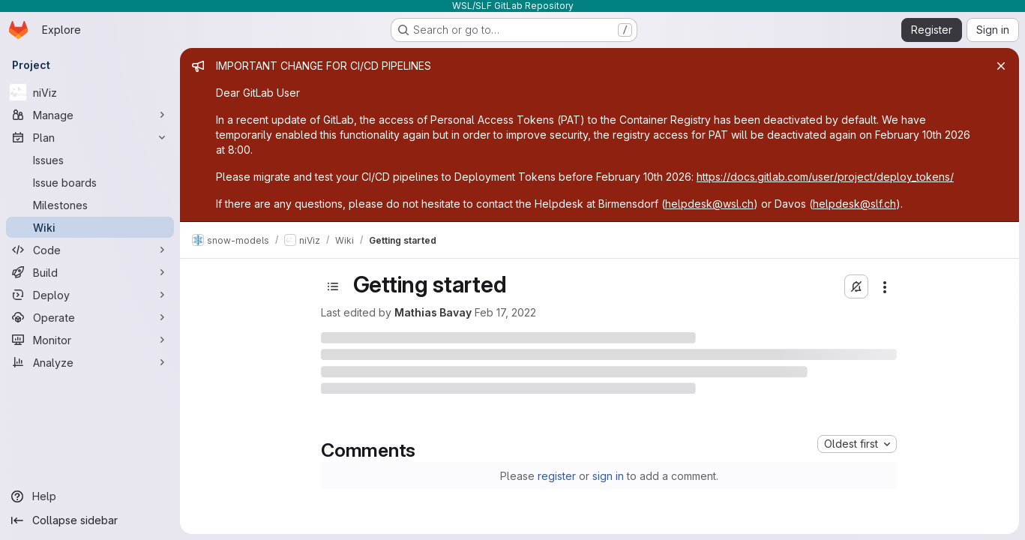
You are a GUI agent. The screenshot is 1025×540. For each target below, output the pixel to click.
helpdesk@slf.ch (854, 203)
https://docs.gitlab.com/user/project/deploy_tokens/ (825, 176)
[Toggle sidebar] (333, 286)
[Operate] (90, 317)
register (557, 476)
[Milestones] (90, 204)
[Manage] (90, 114)
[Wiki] (90, 227)
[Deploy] (90, 294)
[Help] (90, 496)
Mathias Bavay (433, 312)
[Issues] (90, 159)
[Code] (90, 249)
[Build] (90, 272)
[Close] (1001, 66)
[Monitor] (90, 339)
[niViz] (90, 92)
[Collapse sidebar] (90, 520)
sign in (608, 476)
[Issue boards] (90, 182)
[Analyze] (90, 362)
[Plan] (90, 137)
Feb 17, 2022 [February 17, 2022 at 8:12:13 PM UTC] (505, 312)
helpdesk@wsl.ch (709, 203)
